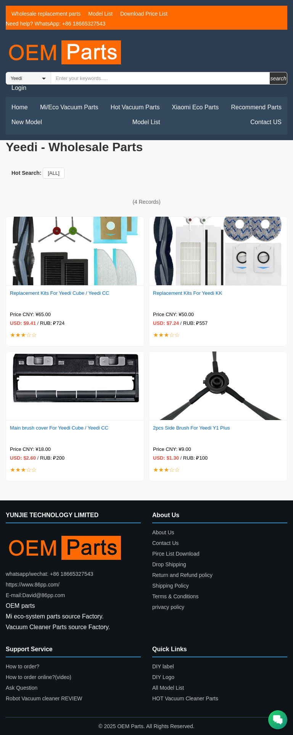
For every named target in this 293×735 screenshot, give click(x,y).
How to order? (22, 666)
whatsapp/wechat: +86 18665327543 (49, 574)
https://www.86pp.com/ (33, 585)
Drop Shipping (169, 564)
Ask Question (21, 688)
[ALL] (53, 173)
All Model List (168, 688)
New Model (26, 122)
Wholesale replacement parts (45, 14)
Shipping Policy (170, 586)
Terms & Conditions (175, 596)
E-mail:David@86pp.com (35, 595)
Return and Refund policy (182, 575)
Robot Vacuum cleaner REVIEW (44, 698)
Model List (100, 14)
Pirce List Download (176, 554)
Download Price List (143, 14)
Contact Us (165, 543)
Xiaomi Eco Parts (195, 107)
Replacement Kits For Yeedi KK (187, 293)
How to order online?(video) (38, 677)
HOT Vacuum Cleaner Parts (185, 698)
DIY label (163, 666)
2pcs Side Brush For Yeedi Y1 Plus (191, 428)
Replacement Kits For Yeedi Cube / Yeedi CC (59, 293)
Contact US (266, 122)
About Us (163, 532)
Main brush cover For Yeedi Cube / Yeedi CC (59, 428)
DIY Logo (163, 677)
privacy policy (168, 607)
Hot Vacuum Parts (135, 107)
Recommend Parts (256, 107)
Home (19, 107)
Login (18, 88)
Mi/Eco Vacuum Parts (69, 107)
